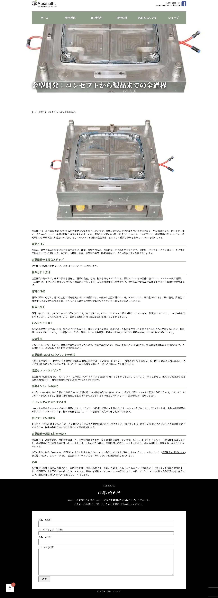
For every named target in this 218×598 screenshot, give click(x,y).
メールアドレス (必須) (109, 526)
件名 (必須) (109, 534)
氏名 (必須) (109, 517)
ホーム (45, 18)
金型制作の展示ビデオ (173, 446)
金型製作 (70, 18)
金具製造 (96, 18)
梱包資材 (122, 18)
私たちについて (147, 18)
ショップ (173, 18)
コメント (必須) (109, 557)
